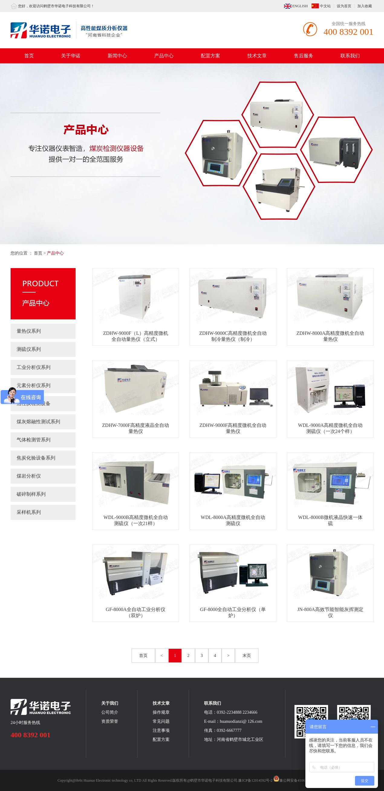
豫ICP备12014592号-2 (255, 780)
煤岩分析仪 (29, 476)
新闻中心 (117, 55)
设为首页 (344, 6)
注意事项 (161, 730)
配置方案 (210, 55)
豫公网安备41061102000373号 (300, 780)
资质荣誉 (109, 721)
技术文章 (257, 55)
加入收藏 (364, 6)
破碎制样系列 (31, 494)
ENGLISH (300, 6)
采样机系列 (29, 512)
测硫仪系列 (29, 349)
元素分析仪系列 (33, 385)
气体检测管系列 (33, 439)
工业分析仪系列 (33, 367)
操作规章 (161, 712)
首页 (29, 55)
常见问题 (161, 721)
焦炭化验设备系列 (36, 457)
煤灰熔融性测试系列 (38, 421)
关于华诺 (70, 55)
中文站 (325, 6)
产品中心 (164, 55)
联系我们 (350, 55)
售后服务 (303, 55)
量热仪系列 (29, 331)
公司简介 (109, 712)
